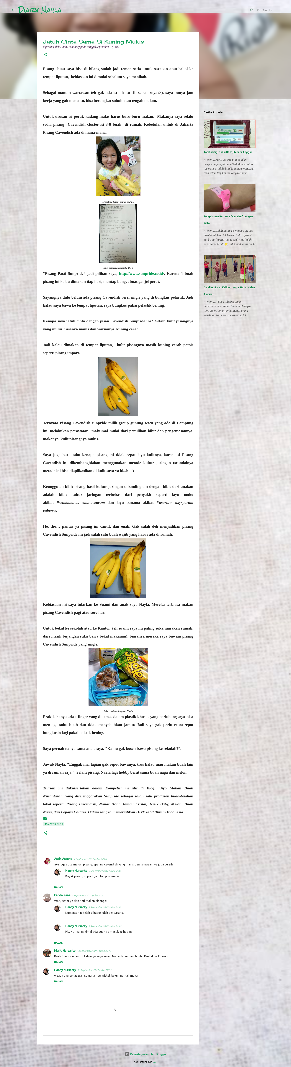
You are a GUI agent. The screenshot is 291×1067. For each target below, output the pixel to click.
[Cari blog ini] (260, 10)
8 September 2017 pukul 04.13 (105, 907)
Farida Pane (62, 895)
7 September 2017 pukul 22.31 (88, 895)
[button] (45, 54)
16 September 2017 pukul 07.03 (94, 970)
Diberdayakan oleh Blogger (145, 1054)
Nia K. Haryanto (65, 950)
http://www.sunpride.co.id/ (141, 273)
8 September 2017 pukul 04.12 (105, 871)
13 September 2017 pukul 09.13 (94, 950)
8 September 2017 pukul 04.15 (105, 926)
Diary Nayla (40, 10)
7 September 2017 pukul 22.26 (90, 859)
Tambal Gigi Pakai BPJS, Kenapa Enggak (228, 152)
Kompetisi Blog (54, 824)
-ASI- (155, 1062)
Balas (58, 887)
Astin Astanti (63, 858)
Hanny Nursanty (76, 870)
